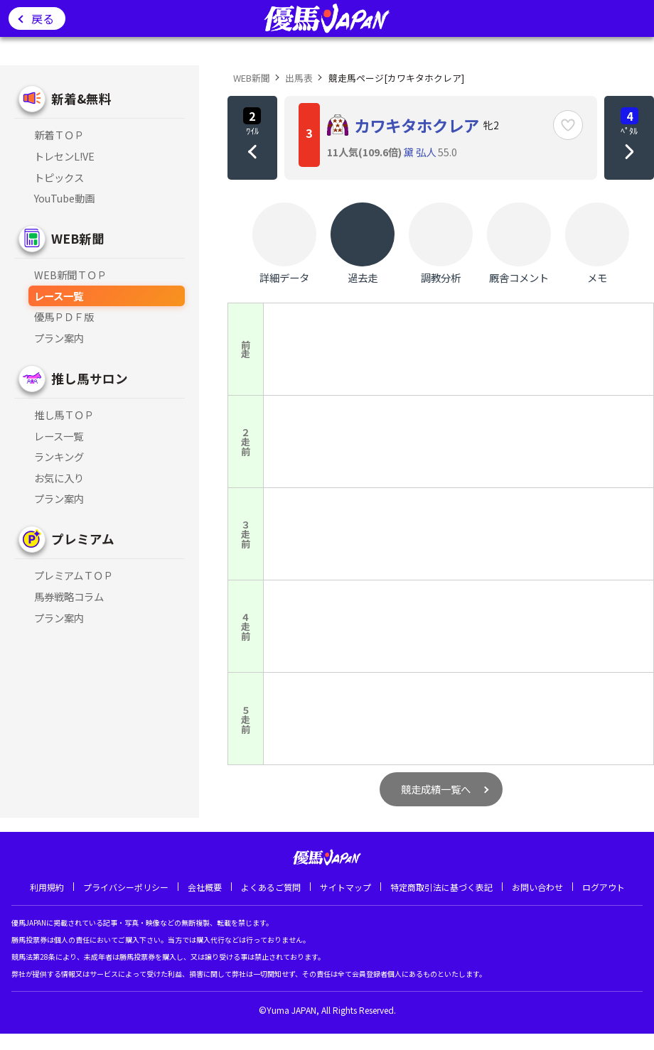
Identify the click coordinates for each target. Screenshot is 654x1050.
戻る (42, 18)
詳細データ (284, 243)
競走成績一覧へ (436, 788)
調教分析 (441, 243)
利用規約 (47, 887)
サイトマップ (345, 887)
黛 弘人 (420, 151)
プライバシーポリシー (125, 887)
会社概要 (205, 887)
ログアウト (603, 887)
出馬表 (299, 78)
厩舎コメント (519, 243)
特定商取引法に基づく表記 (441, 887)
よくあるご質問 (271, 887)
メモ (597, 243)
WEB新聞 (77, 238)
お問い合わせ (537, 887)
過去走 (363, 243)
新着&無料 (81, 98)
